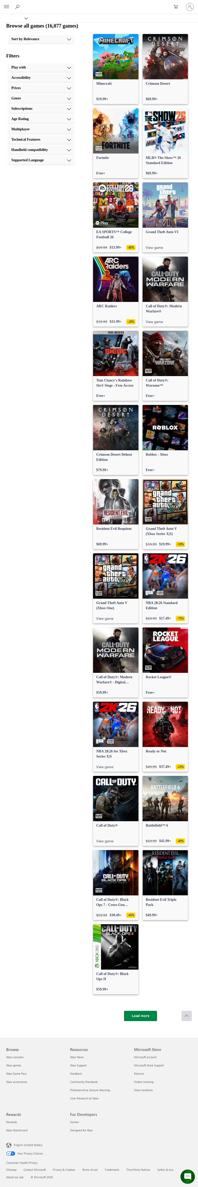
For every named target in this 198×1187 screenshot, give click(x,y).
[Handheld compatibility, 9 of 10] (41, 150)
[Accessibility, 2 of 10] (41, 78)
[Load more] (140, 1016)
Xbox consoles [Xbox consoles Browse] (15, 1057)
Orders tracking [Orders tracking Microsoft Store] (143, 1081)
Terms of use (90, 1169)
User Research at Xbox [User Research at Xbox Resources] (84, 1098)
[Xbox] (13, 18)
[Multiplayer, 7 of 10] (41, 129)
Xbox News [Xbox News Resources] (77, 1057)
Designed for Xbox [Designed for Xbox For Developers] (81, 1130)
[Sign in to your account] (190, 7)
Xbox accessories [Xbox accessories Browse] (16, 1081)
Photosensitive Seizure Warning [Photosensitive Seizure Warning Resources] (90, 1090)
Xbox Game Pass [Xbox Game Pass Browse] (16, 1073)
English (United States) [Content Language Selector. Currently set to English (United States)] (28, 1145)
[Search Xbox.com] (18, 7)
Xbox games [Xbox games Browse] (13, 1065)
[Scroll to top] (187, 1016)
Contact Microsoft (34, 1169)
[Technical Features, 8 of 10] (41, 139)
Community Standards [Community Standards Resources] (84, 1081)
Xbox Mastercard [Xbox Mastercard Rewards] (16, 1130)
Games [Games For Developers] (74, 1122)
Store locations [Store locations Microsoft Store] (143, 1090)
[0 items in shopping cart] (177, 7)
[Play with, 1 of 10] (41, 67)
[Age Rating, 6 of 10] (41, 119)
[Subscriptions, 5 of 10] (41, 109)
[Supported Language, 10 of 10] (41, 160)
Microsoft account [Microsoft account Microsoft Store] (145, 1057)
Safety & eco (165, 1169)
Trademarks (112, 1169)
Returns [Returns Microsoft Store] (139, 1073)
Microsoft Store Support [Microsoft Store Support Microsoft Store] (149, 1065)
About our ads (15, 1177)
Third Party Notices (138, 1169)
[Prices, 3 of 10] (41, 88)
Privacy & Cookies (64, 1169)
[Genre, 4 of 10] (41, 98)
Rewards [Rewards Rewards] (11, 1122)
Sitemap (11, 1169)
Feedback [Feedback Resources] (76, 1073)
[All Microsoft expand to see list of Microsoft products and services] (6, 7)
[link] (115, 69)
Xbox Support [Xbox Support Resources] (78, 1065)
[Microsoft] (99, 4)
